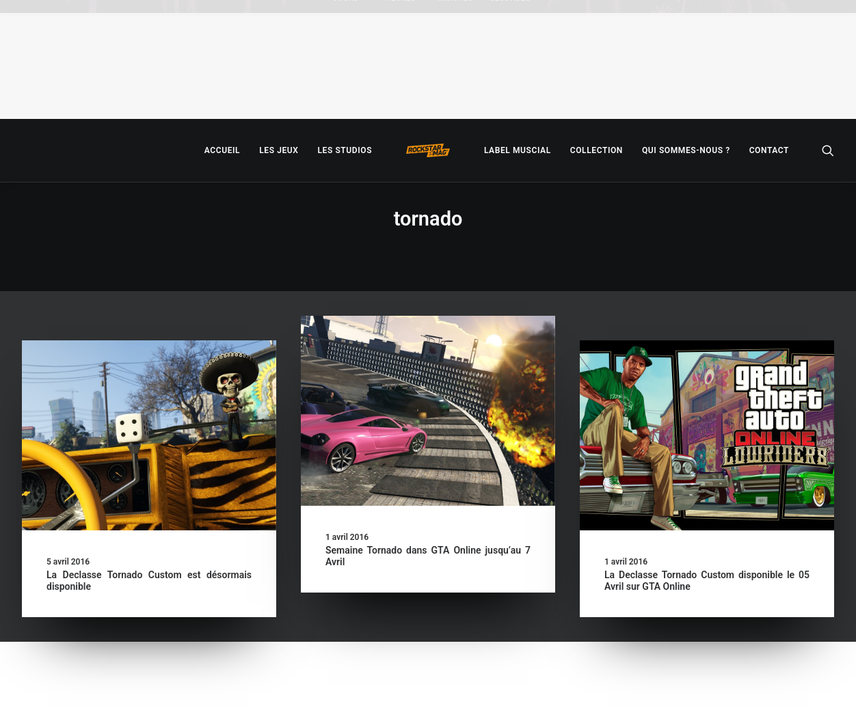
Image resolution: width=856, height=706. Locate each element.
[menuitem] (222, 150)
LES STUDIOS (344, 150)
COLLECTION (596, 150)
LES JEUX (278, 150)
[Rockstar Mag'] (428, 150)
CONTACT (769, 150)
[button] (828, 150)
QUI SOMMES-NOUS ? (686, 150)
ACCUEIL (222, 150)
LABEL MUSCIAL (517, 150)
